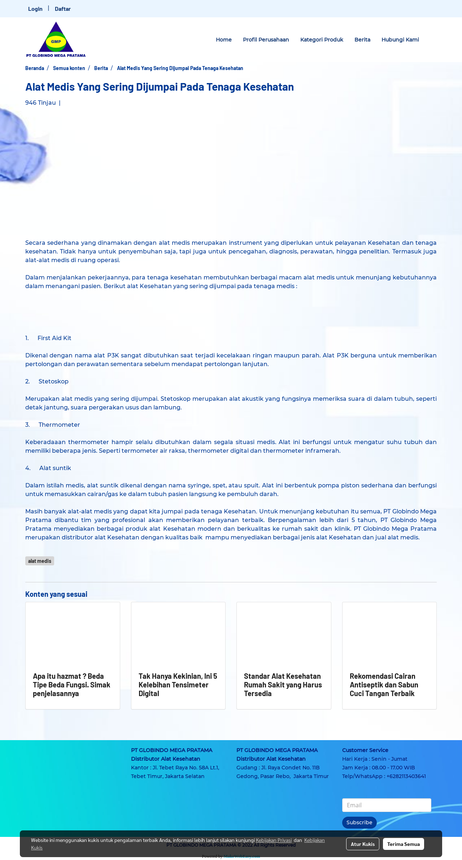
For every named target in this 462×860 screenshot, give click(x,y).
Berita (362, 39)
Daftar (63, 8)
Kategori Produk (321, 39)
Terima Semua (403, 844)
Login (35, 8)
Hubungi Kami (400, 39)
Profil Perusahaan (266, 39)
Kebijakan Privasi (274, 840)
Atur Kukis (363, 844)
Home (224, 39)
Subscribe (359, 822)
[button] (431, 40)
